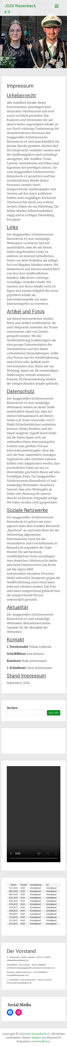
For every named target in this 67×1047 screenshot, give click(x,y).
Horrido (54, 712)
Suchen (12, 708)
